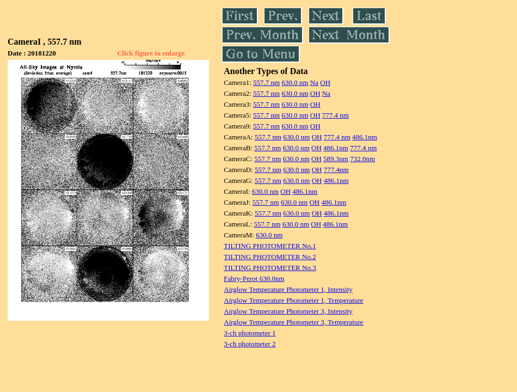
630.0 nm (294, 82)
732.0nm (362, 159)
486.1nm (364, 137)
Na (314, 82)
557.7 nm (266, 82)
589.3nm (335, 159)
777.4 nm (335, 115)
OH (325, 82)
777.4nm (336, 170)
